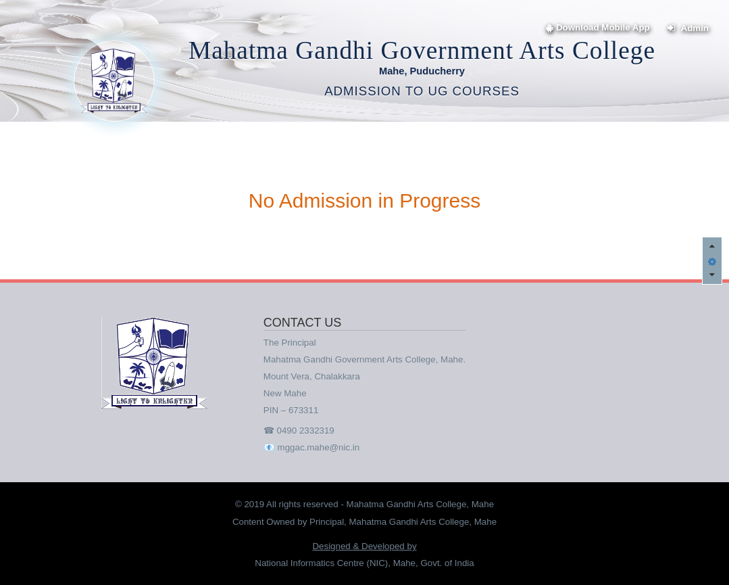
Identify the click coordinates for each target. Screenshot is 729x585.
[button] (712, 260)
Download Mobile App (598, 27)
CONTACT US (302, 323)
